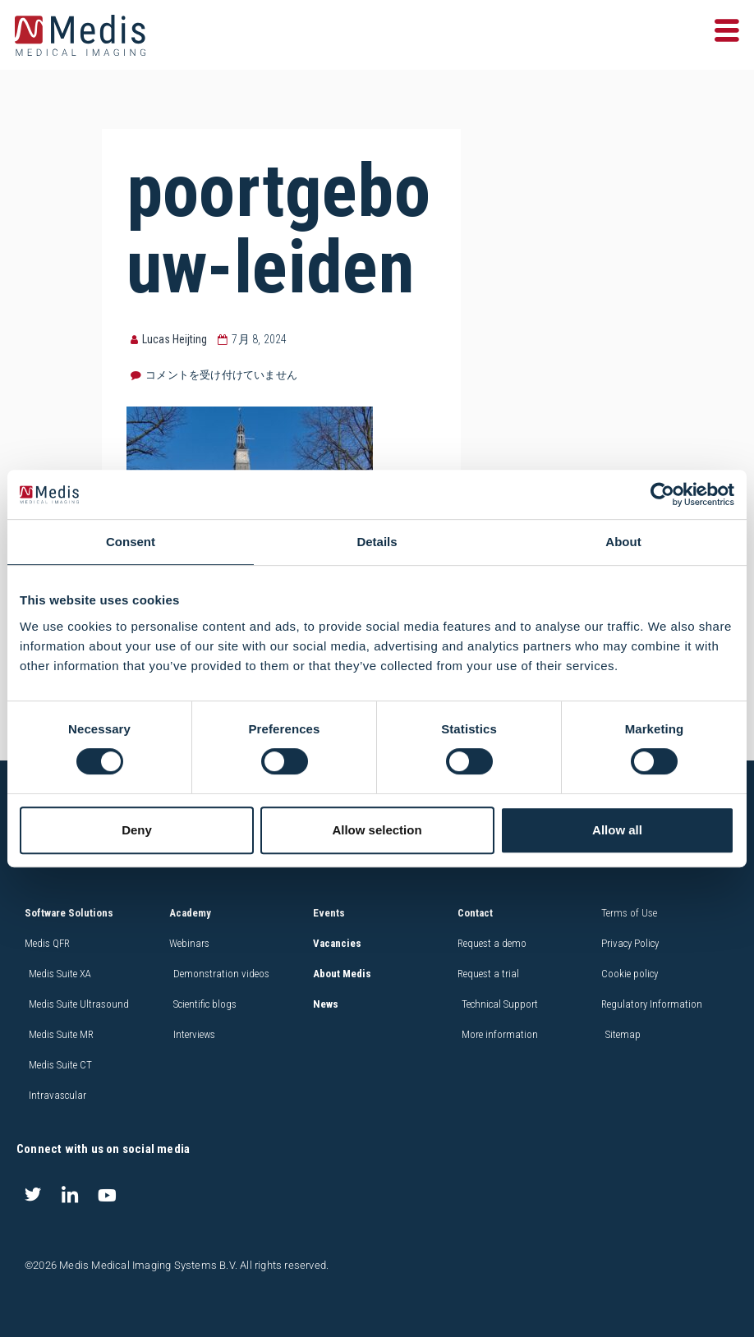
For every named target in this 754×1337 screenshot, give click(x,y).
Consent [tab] (130, 542)
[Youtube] (106, 1195)
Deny (137, 830)
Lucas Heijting (169, 339)
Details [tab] (376, 542)
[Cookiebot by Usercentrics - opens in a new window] (662, 494)
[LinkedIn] (69, 1195)
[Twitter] (33, 1195)
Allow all (617, 830)
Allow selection (376, 830)
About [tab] (623, 542)
